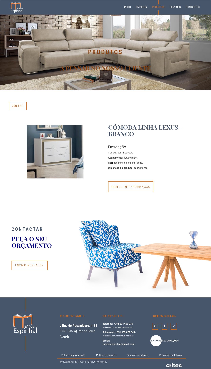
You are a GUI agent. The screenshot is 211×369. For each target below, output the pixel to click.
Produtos (158, 7)
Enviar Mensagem (29, 265)
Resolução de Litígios (170, 355)
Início (128, 7)
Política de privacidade (73, 355)
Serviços (175, 7)
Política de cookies (106, 355)
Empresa (141, 7)
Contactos (193, 7)
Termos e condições (137, 355)
